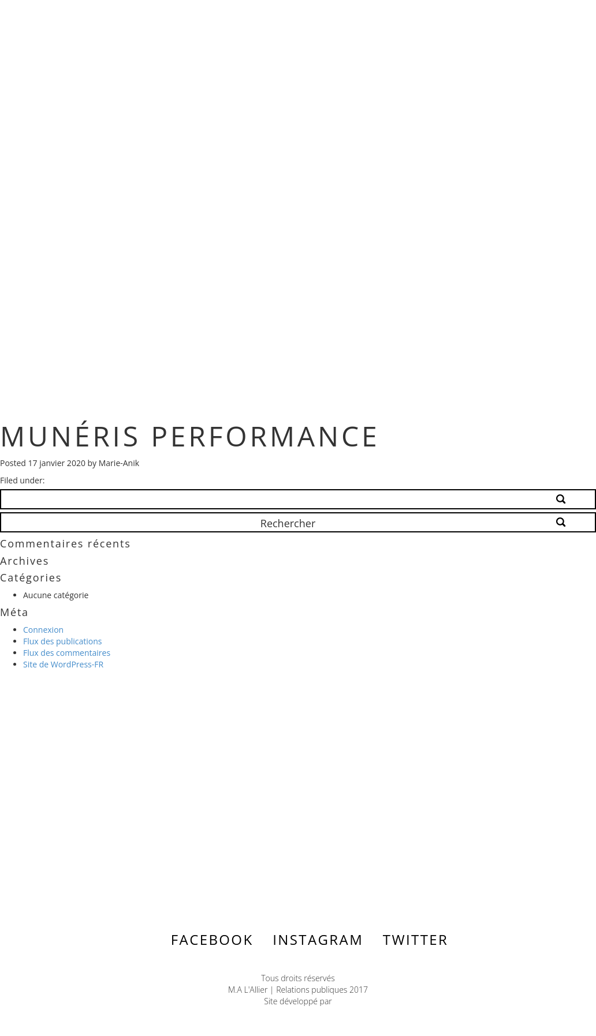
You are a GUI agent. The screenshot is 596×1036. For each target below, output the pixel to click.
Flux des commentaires (66, 652)
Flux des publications (62, 641)
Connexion (43, 629)
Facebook (212, 939)
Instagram (318, 939)
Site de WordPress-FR (63, 664)
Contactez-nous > (104, 806)
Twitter (415, 939)
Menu (527, 18)
